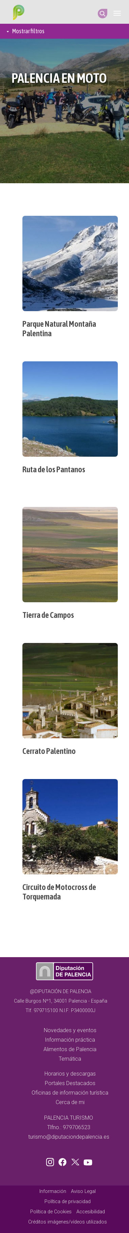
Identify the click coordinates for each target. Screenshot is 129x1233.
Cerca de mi (70, 1102)
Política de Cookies (51, 1212)
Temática (70, 1059)
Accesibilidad (90, 1212)
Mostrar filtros (28, 31)
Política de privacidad (67, 1201)
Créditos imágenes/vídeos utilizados (67, 1222)
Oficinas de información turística (70, 1092)
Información (52, 1191)
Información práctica (70, 1040)
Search (102, 14)
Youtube (86, 1160)
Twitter (76, 1160)
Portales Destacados (70, 1083)
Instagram (51, 1160)
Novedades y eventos (70, 1030)
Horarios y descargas (70, 1073)
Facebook (64, 1160)
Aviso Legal (83, 1191)
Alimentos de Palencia (69, 1049)
